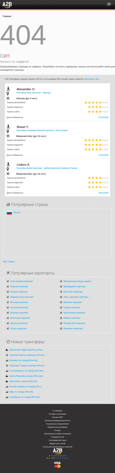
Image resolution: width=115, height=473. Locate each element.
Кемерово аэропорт (73, 328)
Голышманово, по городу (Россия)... (27, 371)
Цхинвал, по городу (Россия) (24, 360)
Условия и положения (57, 414)
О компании (57, 411)
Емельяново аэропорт (75, 313)
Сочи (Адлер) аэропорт (21, 281)
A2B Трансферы (62, 458)
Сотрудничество (57, 437)
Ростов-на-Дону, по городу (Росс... (26, 386)
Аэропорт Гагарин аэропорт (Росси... (28, 365)
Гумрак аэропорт (72, 307)
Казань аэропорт (18, 328)
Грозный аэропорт (19, 307)
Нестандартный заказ (57, 440)
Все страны (9, 261)
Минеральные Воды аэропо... (78, 281)
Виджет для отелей (57, 443)
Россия (17, 212)
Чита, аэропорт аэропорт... (76, 297)
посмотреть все (91, 79)
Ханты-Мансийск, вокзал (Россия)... (27, 376)
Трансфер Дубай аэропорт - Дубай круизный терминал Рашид (46, 168)
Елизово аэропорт (19, 313)
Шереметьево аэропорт (21, 297)
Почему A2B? (57, 417)
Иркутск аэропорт (19, 323)
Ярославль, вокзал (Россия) (23, 381)
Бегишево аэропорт (73, 292)
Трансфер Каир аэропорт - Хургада (33, 93)
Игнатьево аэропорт (20, 318)
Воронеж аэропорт (73, 302)
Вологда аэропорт (19, 302)
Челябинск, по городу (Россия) (25, 397)
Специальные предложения (57, 424)
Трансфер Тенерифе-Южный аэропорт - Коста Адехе (42, 130)
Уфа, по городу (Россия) (21, 392)
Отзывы (57, 430)
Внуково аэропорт (19, 286)
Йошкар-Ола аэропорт (74, 323)
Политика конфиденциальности (57, 421)
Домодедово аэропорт (75, 286)
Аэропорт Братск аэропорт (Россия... (28, 355)
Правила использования (57, 427)
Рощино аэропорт (19, 292)
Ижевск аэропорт (72, 318)
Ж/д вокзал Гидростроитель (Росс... (27, 350)
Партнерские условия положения (57, 434)
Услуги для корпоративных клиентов (57, 447)
